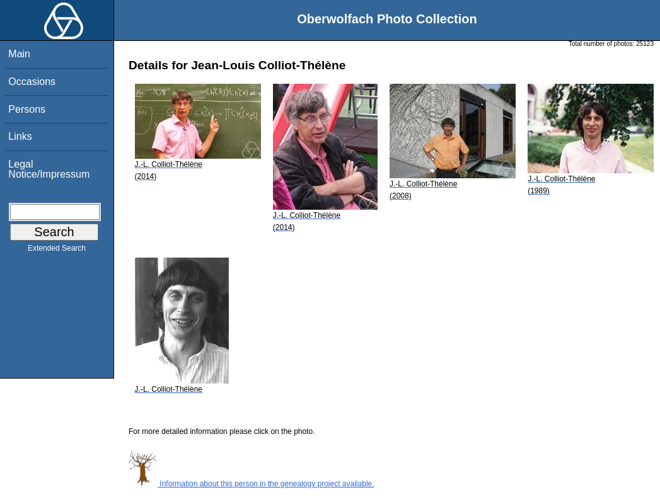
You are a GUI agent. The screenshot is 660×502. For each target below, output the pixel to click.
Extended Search (57, 250)
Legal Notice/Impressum (49, 169)
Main (19, 53)
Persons (26, 109)
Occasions (31, 81)
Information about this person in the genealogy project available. (251, 483)
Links (20, 136)
